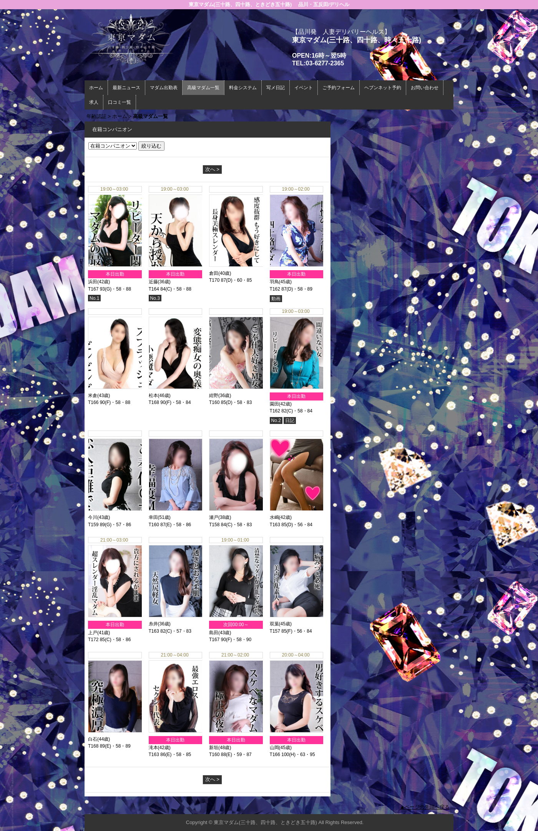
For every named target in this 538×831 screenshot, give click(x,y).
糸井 (153, 624)
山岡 (274, 747)
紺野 (213, 395)
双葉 (274, 624)
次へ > (212, 169)
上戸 (92, 632)
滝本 (153, 747)
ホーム (96, 87)
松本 (153, 395)
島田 (213, 632)
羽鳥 (274, 281)
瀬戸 (213, 517)
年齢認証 (96, 116)
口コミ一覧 (119, 102)
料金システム (243, 87)
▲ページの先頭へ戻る (425, 807)
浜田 (92, 281)
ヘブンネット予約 (382, 87)
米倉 (92, 395)
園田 (274, 404)
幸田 (153, 517)
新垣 (213, 747)
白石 (92, 739)
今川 (92, 517)
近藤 (153, 281)
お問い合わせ (424, 87)
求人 (93, 102)
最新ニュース (126, 87)
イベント (303, 87)
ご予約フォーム (338, 87)
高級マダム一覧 (203, 87)
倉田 (213, 273)
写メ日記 (275, 87)
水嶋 (274, 517)
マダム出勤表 (164, 87)
